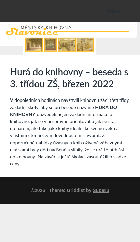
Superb (101, 190)
